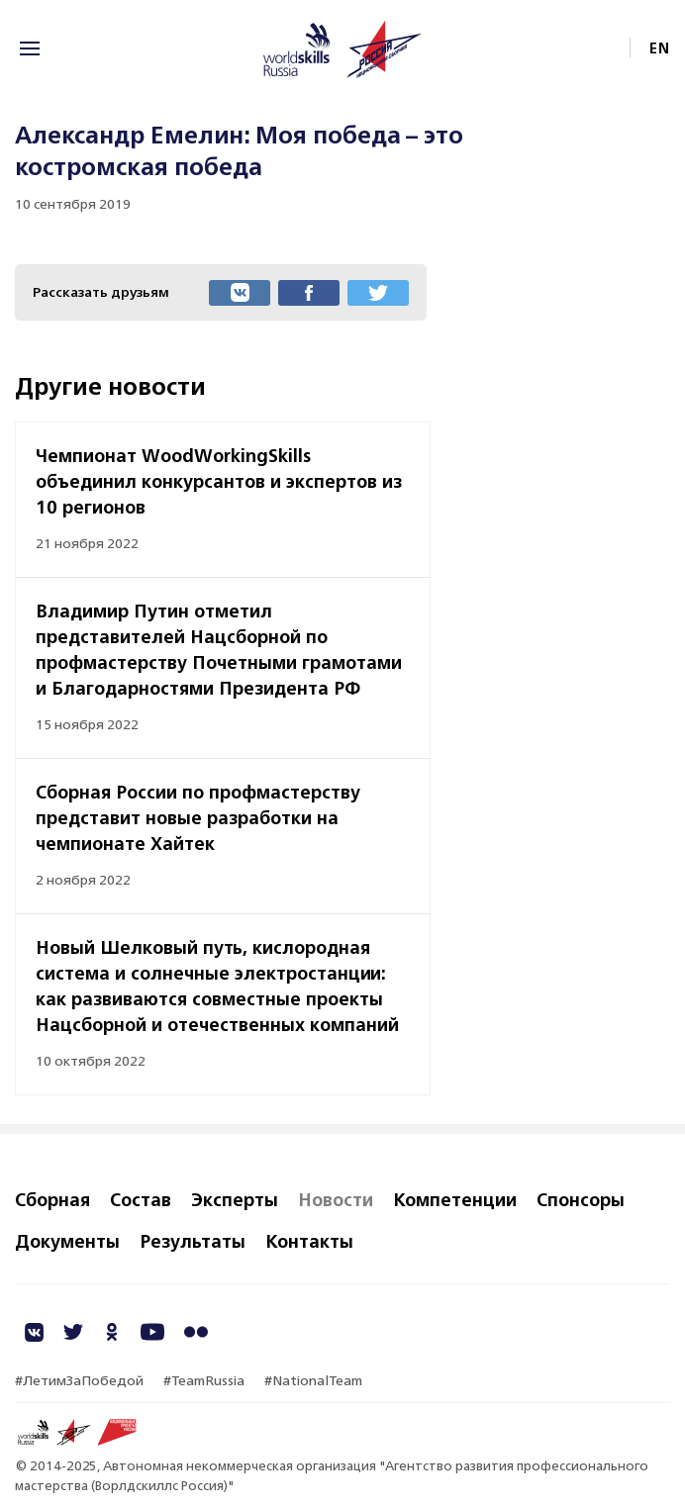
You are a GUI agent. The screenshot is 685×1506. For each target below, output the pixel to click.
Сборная (52, 1199)
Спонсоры (581, 1199)
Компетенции (455, 1199)
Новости (335, 1199)
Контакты (309, 1241)
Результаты (192, 1241)
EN (659, 48)
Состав (140, 1199)
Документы (67, 1241)
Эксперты (234, 1199)
